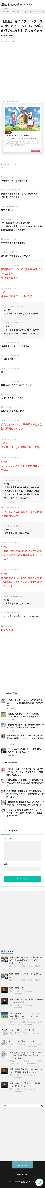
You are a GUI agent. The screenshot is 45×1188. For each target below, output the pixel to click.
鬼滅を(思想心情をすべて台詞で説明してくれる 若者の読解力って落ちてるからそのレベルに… (26, 1055)
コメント (8, 838)
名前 (6, 864)
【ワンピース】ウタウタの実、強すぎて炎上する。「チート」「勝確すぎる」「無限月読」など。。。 (24, 772)
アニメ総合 (17, 41)
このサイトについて (22, 1175)
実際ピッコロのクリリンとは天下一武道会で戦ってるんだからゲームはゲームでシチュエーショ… (25, 1016)
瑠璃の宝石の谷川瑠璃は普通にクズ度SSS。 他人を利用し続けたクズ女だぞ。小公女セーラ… (26, 960)
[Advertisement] (22, 67)
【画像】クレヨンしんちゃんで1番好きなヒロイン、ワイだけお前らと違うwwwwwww (25, 703)
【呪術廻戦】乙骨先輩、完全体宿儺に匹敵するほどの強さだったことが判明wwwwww (25, 783)
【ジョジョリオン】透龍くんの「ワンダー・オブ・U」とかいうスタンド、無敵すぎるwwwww (25, 813)
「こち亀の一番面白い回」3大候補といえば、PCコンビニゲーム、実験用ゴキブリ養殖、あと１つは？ (25, 794)
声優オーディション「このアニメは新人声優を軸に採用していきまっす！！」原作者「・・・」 (25, 738)
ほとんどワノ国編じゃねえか (21, 1041)
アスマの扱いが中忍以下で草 (21, 1030)
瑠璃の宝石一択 (16, 988)
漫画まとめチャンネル (16, 4)
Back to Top (22, 1165)
